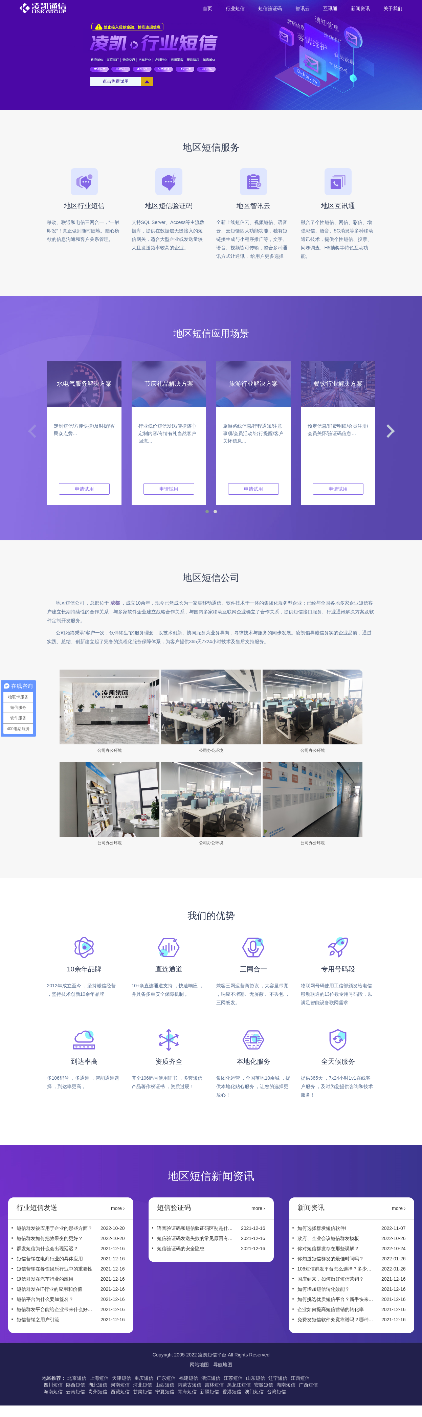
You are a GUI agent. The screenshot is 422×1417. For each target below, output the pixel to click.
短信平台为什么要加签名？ (45, 1299)
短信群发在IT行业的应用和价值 (49, 1289)
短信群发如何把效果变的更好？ (50, 1238)
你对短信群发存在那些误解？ (328, 1248)
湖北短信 (97, 1385)
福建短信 (188, 1378)
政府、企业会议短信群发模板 (328, 1238)
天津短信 (121, 1378)
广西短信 (308, 1385)
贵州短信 (97, 1391)
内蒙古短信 (189, 1385)
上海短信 (99, 1378)
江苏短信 (233, 1378)
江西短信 (300, 1378)
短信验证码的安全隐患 (180, 1248)
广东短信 (166, 1378)
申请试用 (84, 489)
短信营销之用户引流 (38, 1319)
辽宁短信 (277, 1378)
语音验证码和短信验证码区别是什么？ (195, 1228)
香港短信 (231, 1391)
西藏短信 (120, 1391)
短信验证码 (270, 8)
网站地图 (200, 1364)
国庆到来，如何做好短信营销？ (330, 1279)
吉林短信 (214, 1385)
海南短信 (53, 1391)
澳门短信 (254, 1391)
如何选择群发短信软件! (321, 1228)
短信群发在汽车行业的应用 (45, 1279)
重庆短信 (143, 1378)
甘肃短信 (142, 1391)
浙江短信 (210, 1378)
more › (118, 1208)
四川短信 (53, 1385)
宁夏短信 (164, 1391)
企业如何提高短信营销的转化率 (330, 1309)
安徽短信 (263, 1385)
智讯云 (302, 8)
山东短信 (255, 1378)
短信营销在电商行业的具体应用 (50, 1258)
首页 (207, 8)
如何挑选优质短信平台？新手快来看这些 (335, 1299)
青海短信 (187, 1391)
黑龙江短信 (239, 1385)
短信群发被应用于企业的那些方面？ (54, 1228)
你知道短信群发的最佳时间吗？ (330, 1258)
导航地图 (222, 1364)
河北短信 (142, 1385)
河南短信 (120, 1385)
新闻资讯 (360, 8)
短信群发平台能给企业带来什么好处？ (54, 1309)
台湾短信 (276, 1391)
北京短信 (76, 1378)
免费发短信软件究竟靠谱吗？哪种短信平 (335, 1319)
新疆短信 (209, 1391)
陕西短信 (75, 1385)
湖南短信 (285, 1385)
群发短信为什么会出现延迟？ (47, 1248)
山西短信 (164, 1385)
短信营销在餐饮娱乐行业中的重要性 (54, 1269)
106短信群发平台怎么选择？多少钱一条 (335, 1269)
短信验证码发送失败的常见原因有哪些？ (195, 1238)
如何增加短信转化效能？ (323, 1289)
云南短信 (75, 1391)
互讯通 (330, 8)
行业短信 (235, 8)
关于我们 (392, 8)
